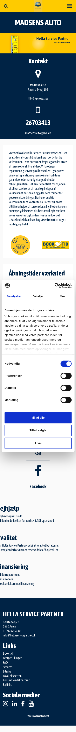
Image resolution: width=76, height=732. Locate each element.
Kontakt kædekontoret (16, 680)
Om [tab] (62, 296)
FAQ (5, 662)
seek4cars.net (43, 715)
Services (7, 667)
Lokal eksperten (12, 676)
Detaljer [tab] (38, 296)
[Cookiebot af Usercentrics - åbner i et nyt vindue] (55, 285)
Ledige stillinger (12, 658)
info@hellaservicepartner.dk (19, 635)
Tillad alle (38, 417)
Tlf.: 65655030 (12, 631)
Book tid (8, 653)
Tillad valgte (38, 430)
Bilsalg (7, 671)
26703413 (38, 122)
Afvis (38, 443)
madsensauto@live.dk (38, 133)
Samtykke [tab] (14, 296)
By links (7, 684)
